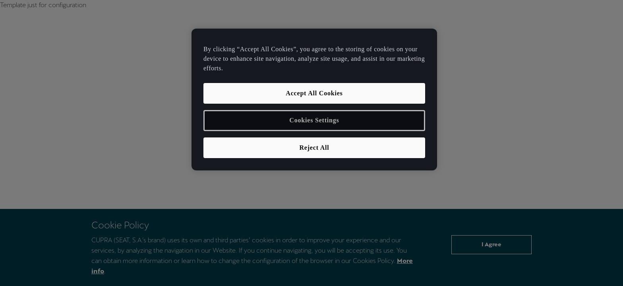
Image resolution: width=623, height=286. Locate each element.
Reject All (314, 147)
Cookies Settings (314, 120)
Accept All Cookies (314, 93)
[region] (314, 99)
